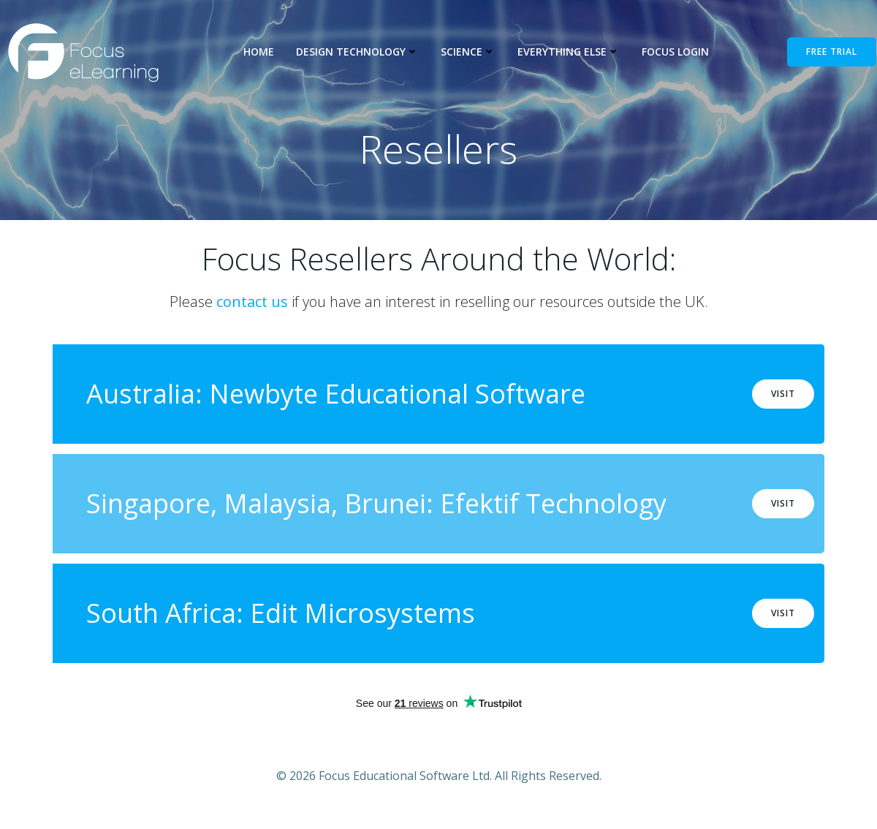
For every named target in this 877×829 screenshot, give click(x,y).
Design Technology (357, 51)
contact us (252, 304)
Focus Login (675, 51)
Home (258, 51)
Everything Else (568, 51)
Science (468, 51)
